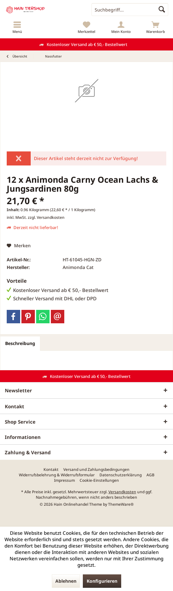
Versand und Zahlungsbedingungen (96, 469)
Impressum (64, 480)
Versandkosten (122, 492)
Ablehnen (65, 581)
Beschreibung (20, 343)
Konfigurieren (102, 581)
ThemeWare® (121, 504)
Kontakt (51, 469)
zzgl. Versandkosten (46, 217)
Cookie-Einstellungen (99, 480)
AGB (150, 475)
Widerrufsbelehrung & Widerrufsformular (57, 475)
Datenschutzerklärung (120, 475)
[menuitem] (17, 27)
